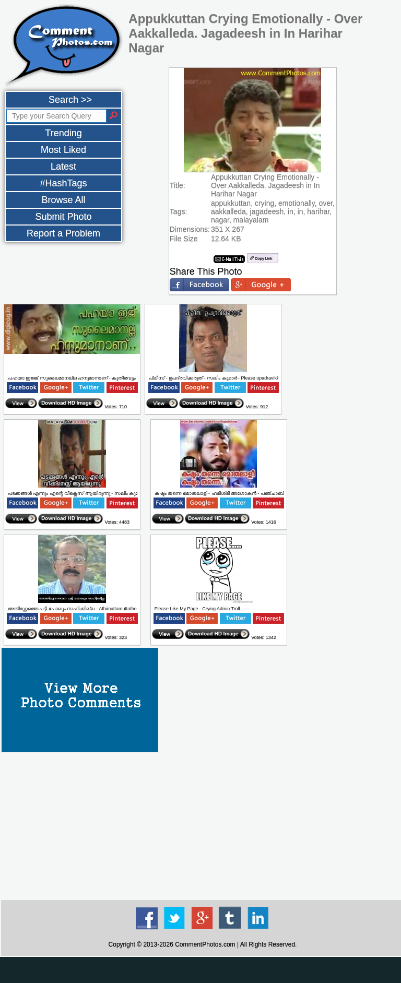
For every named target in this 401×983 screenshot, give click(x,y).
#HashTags (63, 183)
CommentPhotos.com (205, 944)
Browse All (63, 200)
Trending (63, 133)
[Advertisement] (200, 970)
